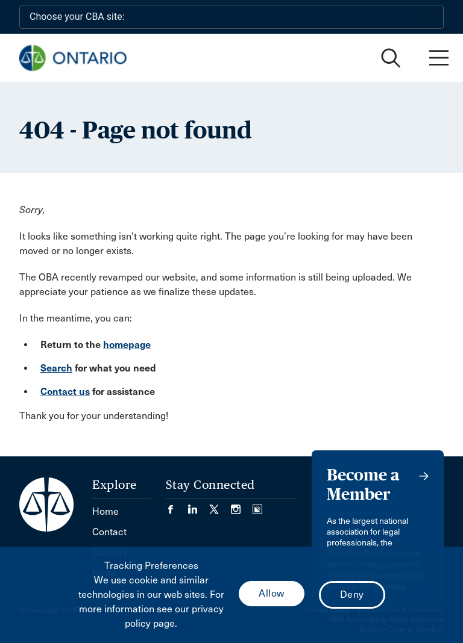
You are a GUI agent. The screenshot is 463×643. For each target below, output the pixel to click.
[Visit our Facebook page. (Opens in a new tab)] (176, 505)
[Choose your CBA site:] (231, 17)
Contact (109, 532)
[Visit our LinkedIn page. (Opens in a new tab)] (198, 505)
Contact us (65, 391)
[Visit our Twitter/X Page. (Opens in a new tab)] (220, 505)
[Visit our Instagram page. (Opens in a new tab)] (242, 505)
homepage (127, 344)
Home (105, 511)
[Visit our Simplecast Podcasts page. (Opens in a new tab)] (257, 505)
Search (56, 368)
